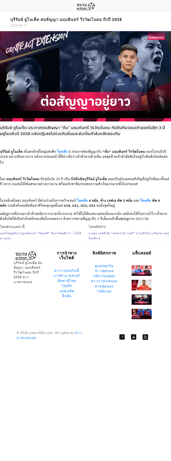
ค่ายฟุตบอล (104, 286)
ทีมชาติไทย (67, 281)
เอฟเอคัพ (67, 291)
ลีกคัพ (66, 296)
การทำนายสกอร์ (67, 276)
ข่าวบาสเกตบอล (104, 281)
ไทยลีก (62, 151)
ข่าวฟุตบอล (104, 271)
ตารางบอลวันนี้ (66, 271)
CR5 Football (104, 276)
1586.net (104, 291)
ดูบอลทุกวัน (104, 266)
